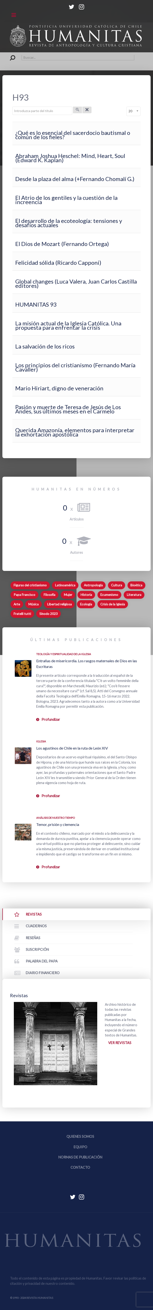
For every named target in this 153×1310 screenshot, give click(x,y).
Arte (17, 604)
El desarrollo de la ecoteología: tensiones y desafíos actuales (68, 222)
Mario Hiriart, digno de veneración (59, 388)
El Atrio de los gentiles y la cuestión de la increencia (66, 199)
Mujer (68, 595)
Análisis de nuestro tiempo (55, 817)
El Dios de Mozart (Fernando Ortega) (62, 243)
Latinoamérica (65, 585)
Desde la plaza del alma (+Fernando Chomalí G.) (74, 178)
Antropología (93, 585)
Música (33, 604)
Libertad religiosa (59, 604)
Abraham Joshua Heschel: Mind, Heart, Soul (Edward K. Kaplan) (70, 157)
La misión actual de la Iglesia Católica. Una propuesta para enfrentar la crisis (68, 325)
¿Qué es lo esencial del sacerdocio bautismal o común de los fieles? (72, 134)
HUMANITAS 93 (36, 304)
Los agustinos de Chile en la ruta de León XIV (72, 748)
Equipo (80, 1147)
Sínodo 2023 (48, 614)
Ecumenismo (109, 595)
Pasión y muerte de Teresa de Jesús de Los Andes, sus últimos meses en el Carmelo (68, 409)
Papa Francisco (24, 595)
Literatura (134, 595)
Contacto (80, 1167)
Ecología (86, 604)
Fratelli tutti (22, 614)
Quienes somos (80, 1136)
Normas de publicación (80, 1157)
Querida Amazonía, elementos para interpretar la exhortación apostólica (74, 432)
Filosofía (49, 595)
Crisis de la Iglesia (112, 604)
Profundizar (50, 719)
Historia (86, 595)
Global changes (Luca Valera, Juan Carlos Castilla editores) (76, 283)
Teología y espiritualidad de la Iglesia (63, 654)
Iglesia (41, 741)
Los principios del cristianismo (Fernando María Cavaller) (75, 367)
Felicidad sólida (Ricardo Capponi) (58, 262)
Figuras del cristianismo (30, 585)
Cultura (116, 585)
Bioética (136, 585)
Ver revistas (119, 1043)
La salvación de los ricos (45, 346)
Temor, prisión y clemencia (57, 824)
